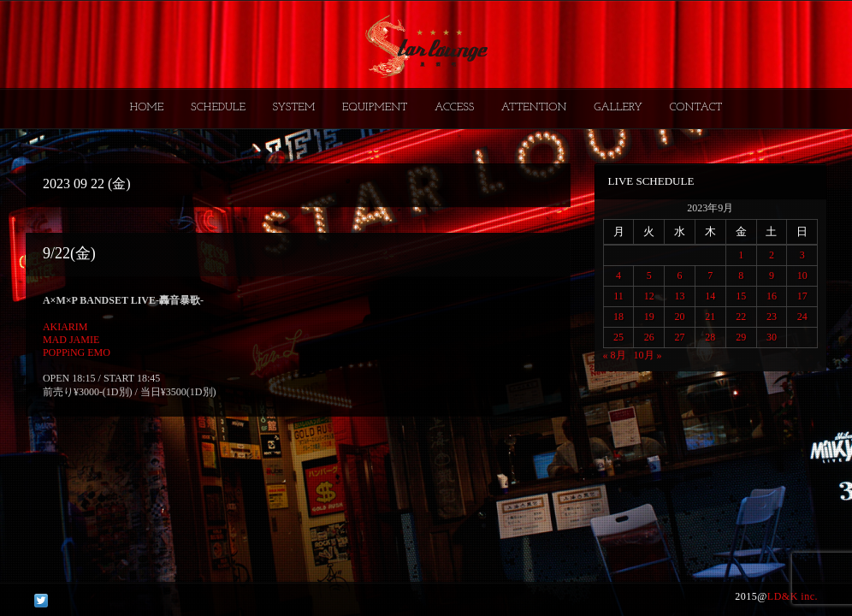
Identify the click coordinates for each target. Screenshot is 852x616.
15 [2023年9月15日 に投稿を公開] (741, 296)
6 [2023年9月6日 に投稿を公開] (680, 275)
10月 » (648, 355)
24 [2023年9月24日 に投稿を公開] (802, 317)
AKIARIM (65, 327)
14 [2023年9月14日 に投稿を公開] (710, 296)
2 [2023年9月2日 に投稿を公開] (771, 255)
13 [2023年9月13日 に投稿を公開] (680, 296)
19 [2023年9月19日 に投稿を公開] (649, 317)
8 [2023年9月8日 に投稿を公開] (740, 275)
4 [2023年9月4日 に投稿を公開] (618, 275)
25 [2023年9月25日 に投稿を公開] (618, 337)
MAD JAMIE (71, 340)
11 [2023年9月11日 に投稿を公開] (618, 296)
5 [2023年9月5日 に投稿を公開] (649, 275)
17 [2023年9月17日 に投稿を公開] (802, 296)
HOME (147, 107)
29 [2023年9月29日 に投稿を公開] (741, 337)
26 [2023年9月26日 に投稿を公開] (649, 337)
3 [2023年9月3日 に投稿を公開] (802, 255)
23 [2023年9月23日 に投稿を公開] (771, 317)
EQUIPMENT (374, 107)
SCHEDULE (218, 107)
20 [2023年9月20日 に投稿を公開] (680, 317)
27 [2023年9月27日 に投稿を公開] (680, 337)
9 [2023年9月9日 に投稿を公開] (771, 275)
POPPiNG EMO (76, 352)
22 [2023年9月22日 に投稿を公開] (741, 317)
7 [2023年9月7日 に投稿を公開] (710, 275)
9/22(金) (69, 253)
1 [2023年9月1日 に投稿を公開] (740, 255)
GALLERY (618, 107)
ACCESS (454, 107)
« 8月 (614, 355)
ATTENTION (534, 107)
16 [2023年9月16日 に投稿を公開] (771, 296)
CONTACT (695, 107)
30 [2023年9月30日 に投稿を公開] (771, 337)
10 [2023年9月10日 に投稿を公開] (802, 275)
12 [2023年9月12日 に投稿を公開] (649, 296)
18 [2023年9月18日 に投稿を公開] (618, 317)
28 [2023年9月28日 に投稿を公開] (710, 337)
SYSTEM (294, 107)
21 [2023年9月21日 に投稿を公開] (710, 317)
